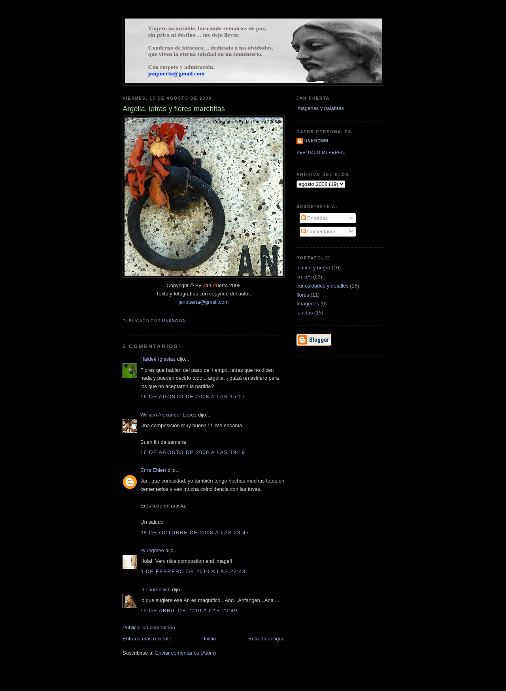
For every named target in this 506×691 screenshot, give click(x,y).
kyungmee (152, 550)
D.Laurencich (155, 590)
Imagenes (307, 304)
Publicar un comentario (149, 627)
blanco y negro (313, 268)
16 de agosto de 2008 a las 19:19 (192, 452)
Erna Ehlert (153, 470)
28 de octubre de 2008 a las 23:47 (194, 533)
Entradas (314, 218)
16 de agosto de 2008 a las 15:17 (192, 396)
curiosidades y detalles (322, 286)
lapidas (304, 313)
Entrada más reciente (147, 639)
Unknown (316, 141)
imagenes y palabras (320, 108)
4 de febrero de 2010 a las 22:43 (192, 571)
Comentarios (318, 232)
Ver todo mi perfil (320, 152)
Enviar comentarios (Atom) (185, 653)
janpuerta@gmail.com (204, 302)
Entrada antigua (266, 639)
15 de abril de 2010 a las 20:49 (189, 610)
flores (302, 295)
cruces (304, 277)
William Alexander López (168, 415)
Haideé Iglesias (158, 359)
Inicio (210, 639)
